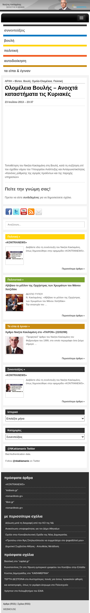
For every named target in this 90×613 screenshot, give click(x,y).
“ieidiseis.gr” (11, 490)
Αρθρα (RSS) (9, 604)
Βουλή (27, 81)
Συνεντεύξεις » (16, 369)
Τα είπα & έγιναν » (18, 326)
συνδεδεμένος (31, 197)
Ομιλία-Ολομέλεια (42, 81)
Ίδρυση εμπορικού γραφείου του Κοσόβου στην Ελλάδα (56, 567)
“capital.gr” (24, 561)
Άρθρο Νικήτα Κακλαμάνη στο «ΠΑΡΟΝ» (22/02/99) (36, 332)
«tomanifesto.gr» (14, 496)
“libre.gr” (9, 502)
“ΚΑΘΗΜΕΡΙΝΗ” (40, 573)
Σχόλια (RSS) (24, 604)
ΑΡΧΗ (9, 81)
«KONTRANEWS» (16, 242)
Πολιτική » (13, 236)
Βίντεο (18, 81)
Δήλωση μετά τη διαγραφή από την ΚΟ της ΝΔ (29, 523)
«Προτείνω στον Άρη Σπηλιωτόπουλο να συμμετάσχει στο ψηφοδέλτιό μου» (44, 540)
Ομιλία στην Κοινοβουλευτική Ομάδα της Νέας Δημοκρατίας (36, 534)
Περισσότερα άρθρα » (73, 268)
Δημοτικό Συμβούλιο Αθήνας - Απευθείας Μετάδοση (32, 546)
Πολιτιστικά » (15, 279)
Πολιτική (58, 81)
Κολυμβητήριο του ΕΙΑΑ (31, 591)
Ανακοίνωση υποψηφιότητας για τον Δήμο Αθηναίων (32, 528)
